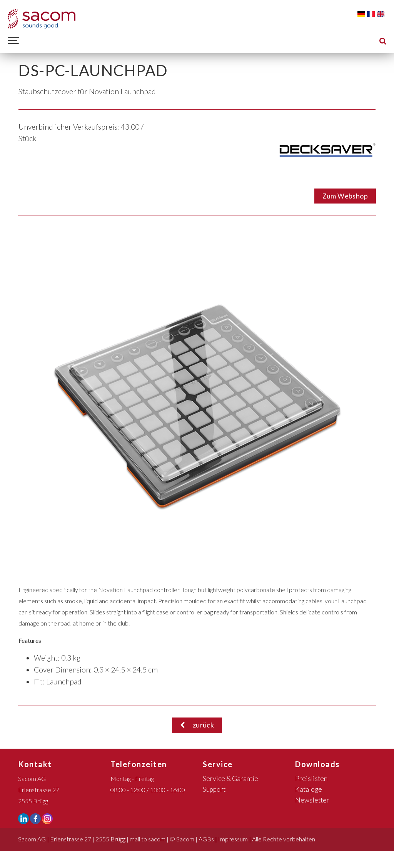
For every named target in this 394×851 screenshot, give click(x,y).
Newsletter (312, 800)
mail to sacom (147, 839)
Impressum (233, 839)
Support (214, 789)
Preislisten (311, 778)
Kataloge (308, 789)
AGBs (206, 839)
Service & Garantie (230, 778)
